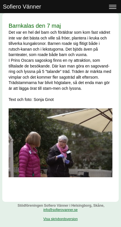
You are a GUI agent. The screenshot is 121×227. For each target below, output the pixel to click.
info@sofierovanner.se (60, 210)
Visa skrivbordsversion (60, 219)
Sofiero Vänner (22, 6)
